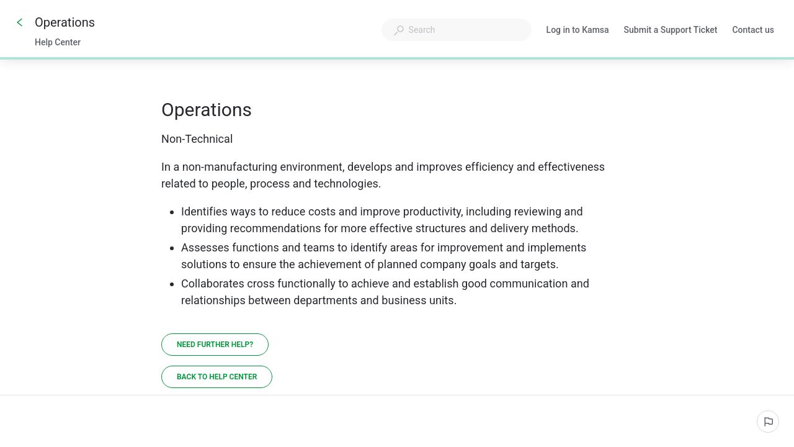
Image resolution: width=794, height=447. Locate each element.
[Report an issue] (768, 421)
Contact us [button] (753, 30)
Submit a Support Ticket (671, 31)
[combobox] (456, 30)
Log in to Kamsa (577, 31)
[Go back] (19, 22)
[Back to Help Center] (216, 377)
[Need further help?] (215, 344)
